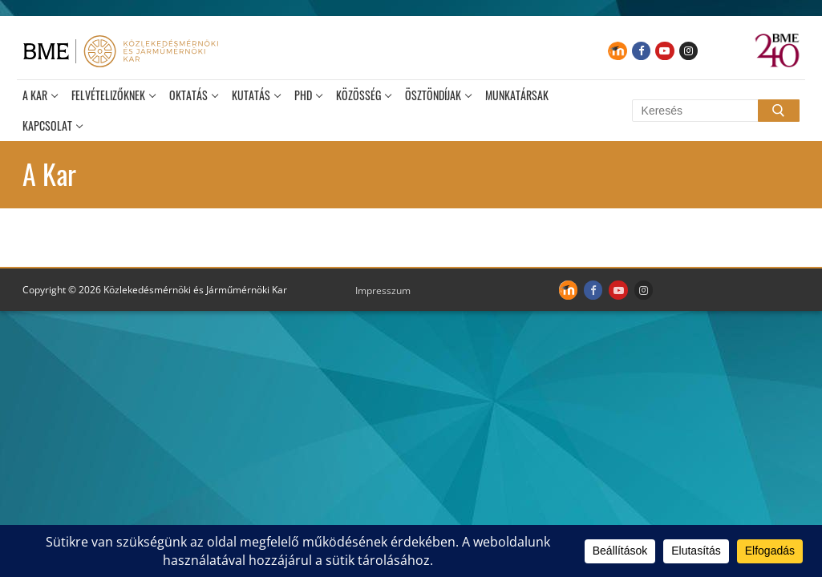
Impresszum (383, 290)
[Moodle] (617, 51)
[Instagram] (688, 51)
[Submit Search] (779, 110)
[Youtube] (664, 51)
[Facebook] (641, 51)
